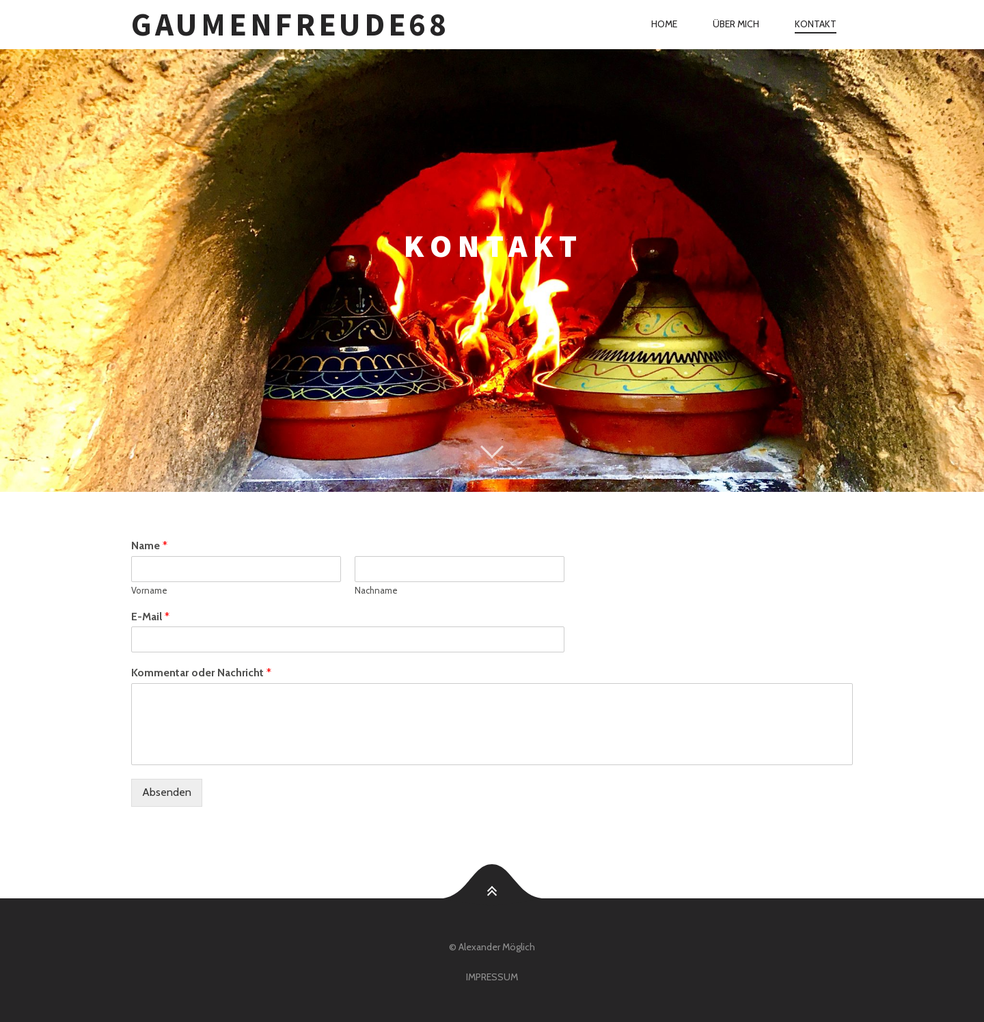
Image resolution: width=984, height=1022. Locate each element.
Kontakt (815, 24)
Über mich (736, 24)
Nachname (376, 590)
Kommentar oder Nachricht (201, 672)
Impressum (492, 977)
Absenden (166, 792)
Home (664, 24)
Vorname (149, 590)
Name (149, 545)
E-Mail (150, 616)
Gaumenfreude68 (290, 24)
